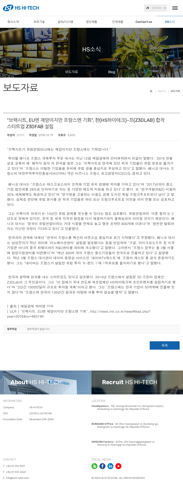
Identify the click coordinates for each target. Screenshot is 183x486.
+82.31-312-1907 (15, 466)
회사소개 (13, 22)
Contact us (144, 22)
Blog (111, 72)
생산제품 (91, 22)
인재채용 (117, 22)
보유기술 (39, 22)
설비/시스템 (65, 22)
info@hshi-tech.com (17, 477)
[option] (46, 383)
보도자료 (71, 72)
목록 (164, 345)
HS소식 (170, 22)
